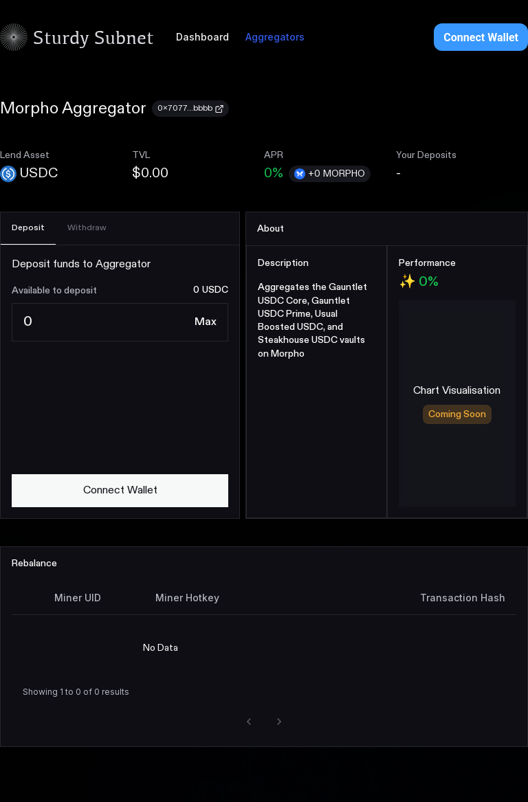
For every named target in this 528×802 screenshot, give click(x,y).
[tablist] (120, 228)
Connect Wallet (480, 37)
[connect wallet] (120, 490)
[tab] (28, 228)
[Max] (206, 322)
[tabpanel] (120, 381)
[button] (249, 721)
